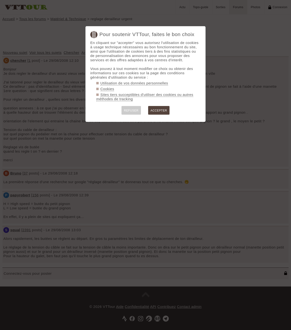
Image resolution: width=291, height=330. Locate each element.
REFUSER (131, 110)
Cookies (107, 89)
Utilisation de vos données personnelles (134, 83)
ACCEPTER (159, 110)
